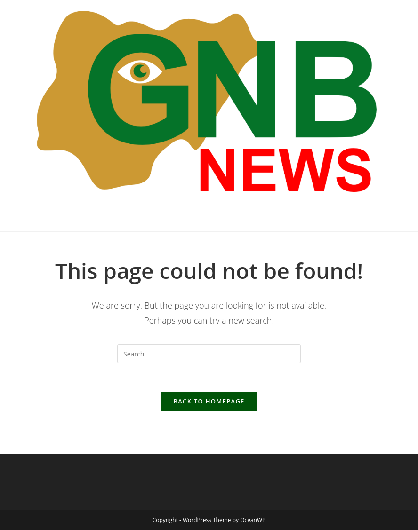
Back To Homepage (208, 401)
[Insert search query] (209, 353)
